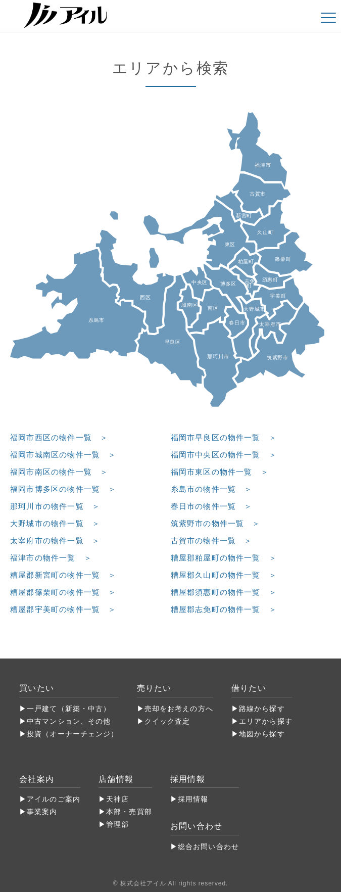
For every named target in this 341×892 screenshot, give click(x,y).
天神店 (117, 799)
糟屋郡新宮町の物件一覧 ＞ (63, 575)
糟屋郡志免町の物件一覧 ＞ (224, 609)
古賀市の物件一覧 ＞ (212, 540)
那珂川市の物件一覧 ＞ (55, 506)
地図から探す (262, 734)
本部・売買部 (129, 812)
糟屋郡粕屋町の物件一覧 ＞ (224, 557)
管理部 (117, 824)
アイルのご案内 (53, 799)
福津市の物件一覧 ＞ (51, 557)
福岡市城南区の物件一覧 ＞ (63, 454)
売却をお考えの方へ (178, 709)
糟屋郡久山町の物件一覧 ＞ (224, 575)
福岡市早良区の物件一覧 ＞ (224, 437)
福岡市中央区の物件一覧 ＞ (224, 454)
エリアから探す (266, 721)
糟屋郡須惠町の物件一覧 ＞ (224, 592)
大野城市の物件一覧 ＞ (55, 523)
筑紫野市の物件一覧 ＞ (216, 523)
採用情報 (193, 799)
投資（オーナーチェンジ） (72, 734)
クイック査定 (167, 721)
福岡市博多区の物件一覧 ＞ (63, 489)
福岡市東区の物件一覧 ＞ (220, 471)
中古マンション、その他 (69, 721)
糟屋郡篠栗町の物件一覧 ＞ (63, 592)
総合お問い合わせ (208, 846)
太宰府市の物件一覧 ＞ (55, 540)
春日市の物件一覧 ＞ (212, 506)
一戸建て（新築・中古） (69, 709)
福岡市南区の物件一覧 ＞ (59, 471)
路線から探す (262, 709)
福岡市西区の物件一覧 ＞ (59, 437)
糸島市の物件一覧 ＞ (212, 489)
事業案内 (42, 812)
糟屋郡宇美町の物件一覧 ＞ (63, 609)
